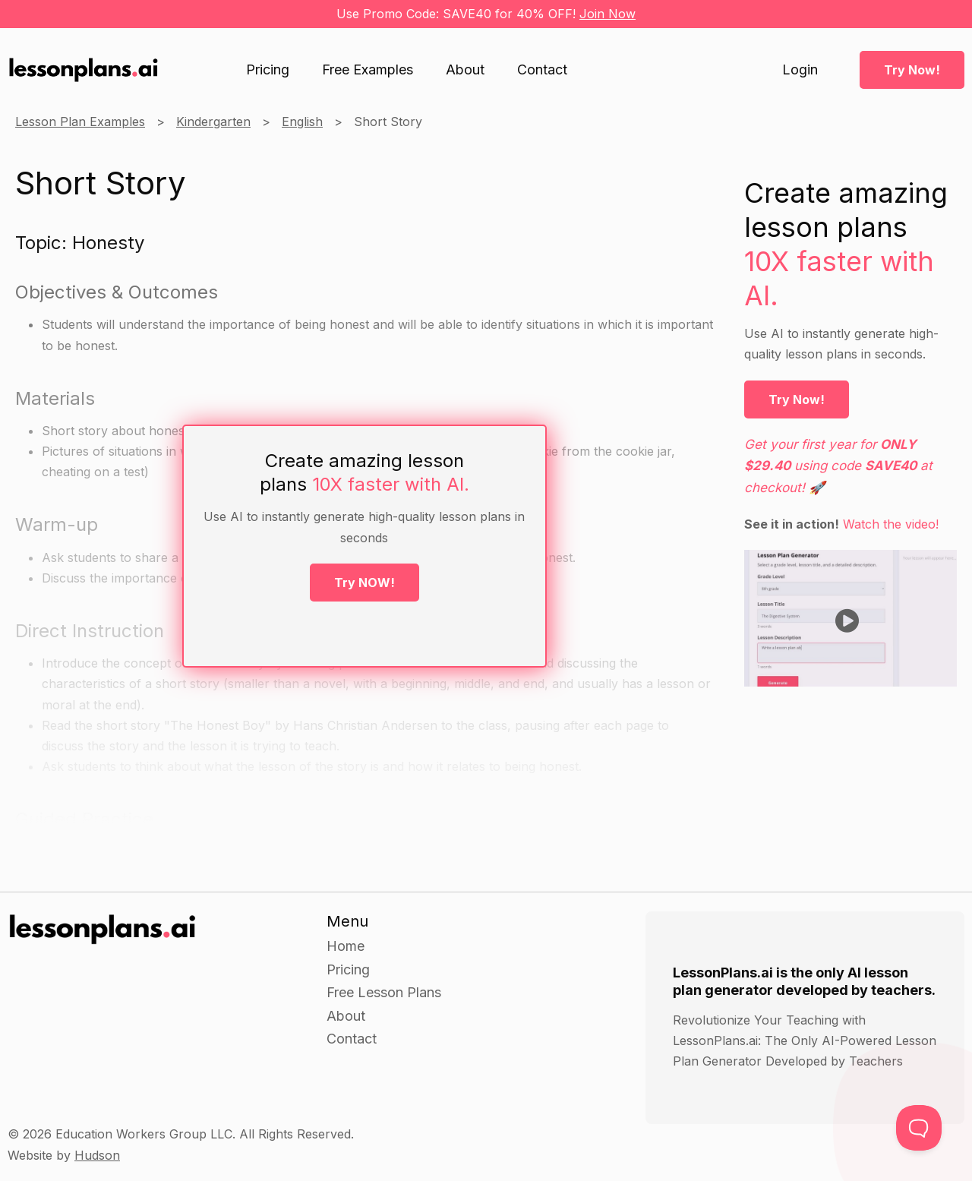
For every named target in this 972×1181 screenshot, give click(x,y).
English (302, 121)
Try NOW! (364, 582)
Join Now (607, 13)
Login (800, 70)
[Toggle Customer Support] (919, 1128)
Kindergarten (213, 121)
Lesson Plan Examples (80, 121)
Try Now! (912, 69)
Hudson (97, 1155)
